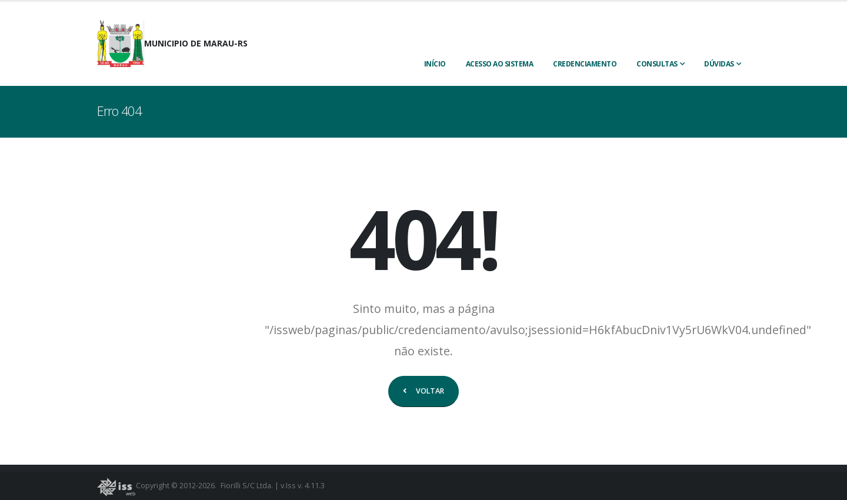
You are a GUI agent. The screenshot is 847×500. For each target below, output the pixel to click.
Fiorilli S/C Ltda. (247, 486)
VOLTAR (423, 391)
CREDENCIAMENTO (584, 64)
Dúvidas (719, 64)
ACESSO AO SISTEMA (499, 64)
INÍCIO (435, 64)
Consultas (657, 64)
